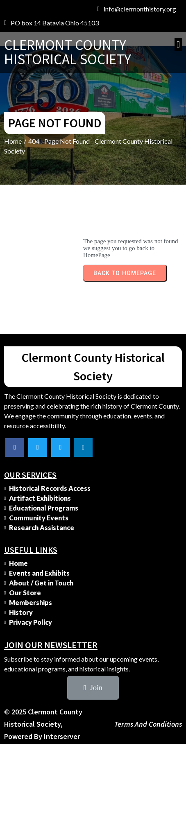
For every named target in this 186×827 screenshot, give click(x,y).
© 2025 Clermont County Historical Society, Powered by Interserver (43, 724)
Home (13, 141)
